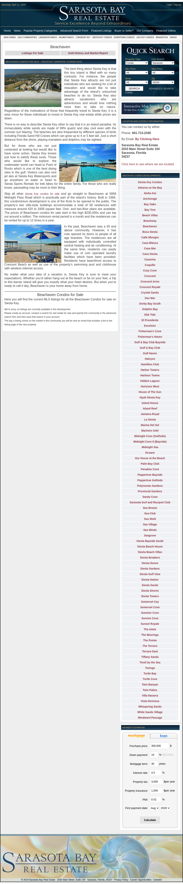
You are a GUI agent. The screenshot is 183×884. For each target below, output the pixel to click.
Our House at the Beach (150, 458)
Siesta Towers (150, 596)
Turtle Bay (150, 673)
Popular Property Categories (40, 30)
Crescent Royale (150, 287)
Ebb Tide (150, 314)
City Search (157, 59)
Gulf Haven (150, 353)
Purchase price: (138, 746)
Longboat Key (83, 37)
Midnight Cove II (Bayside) (149, 441)
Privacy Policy (121, 879)
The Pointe (150, 640)
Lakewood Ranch (48, 37)
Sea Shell (150, 518)
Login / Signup (173, 4)
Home (7, 30)
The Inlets (150, 629)
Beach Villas (150, 215)
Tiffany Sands (150, 656)
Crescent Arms (149, 281)
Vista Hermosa (150, 701)
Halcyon (150, 358)
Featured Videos (166, 30)
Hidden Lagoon (150, 380)
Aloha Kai (150, 193)
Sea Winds (150, 529)
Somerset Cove (150, 607)
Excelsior (150, 325)
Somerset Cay (150, 601)
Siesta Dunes (150, 563)
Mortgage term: (139, 763)
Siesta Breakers (150, 557)
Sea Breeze (150, 507)
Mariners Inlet (150, 430)
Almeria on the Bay (150, 187)
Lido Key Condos (145, 37)
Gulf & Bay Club (150, 347)
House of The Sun (150, 391)
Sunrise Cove (149, 618)
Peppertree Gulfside (149, 480)
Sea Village (150, 524)
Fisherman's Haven (150, 336)
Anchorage (150, 198)
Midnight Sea (150, 447)
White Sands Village (150, 712)
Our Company (145, 30)
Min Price (130, 68)
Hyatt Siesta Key (150, 397)
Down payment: (138, 754)
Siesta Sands (150, 585)
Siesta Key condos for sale (42, 193)
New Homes (10, 37)
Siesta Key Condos (102, 37)
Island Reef (150, 408)
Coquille (150, 264)
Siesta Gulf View (150, 574)
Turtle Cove (150, 679)
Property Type (133, 59)
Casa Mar (150, 248)
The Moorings (150, 634)
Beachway (150, 220)
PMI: (145, 799)
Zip (153, 78)
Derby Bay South (150, 303)
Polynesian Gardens (150, 485)
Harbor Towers (150, 369)
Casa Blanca (150, 242)
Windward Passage (150, 717)
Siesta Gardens (150, 568)
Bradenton (162, 37)
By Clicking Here (147, 139)
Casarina (149, 259)
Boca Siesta (149, 231)
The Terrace (150, 645)
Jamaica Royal (150, 414)
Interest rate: (140, 772)
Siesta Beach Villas (150, 552)
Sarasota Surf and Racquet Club (150, 502)
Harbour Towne (150, 375)
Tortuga (150, 667)
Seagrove (150, 535)
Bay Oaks (150, 204)
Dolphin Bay (150, 309)
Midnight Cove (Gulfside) (150, 436)
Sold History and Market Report (88, 53)
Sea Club (150, 513)
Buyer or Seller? (124, 30)
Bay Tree (149, 209)
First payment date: (136, 808)
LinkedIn (157, 879)
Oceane (150, 452)
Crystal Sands (150, 292)
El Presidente (150, 320)
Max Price (156, 68)
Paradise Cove (150, 469)
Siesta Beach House (150, 546)
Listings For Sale (32, 53)
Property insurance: (136, 790)
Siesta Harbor (150, 579)
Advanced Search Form (74, 30)
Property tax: (140, 781)
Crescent (150, 276)
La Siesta (150, 419)
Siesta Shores (150, 590)
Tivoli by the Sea (150, 662)
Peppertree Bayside (150, 474)
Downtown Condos (124, 37)
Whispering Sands (150, 706)
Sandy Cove (150, 496)
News (17, 30)
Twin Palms (150, 690)
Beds (128, 78)
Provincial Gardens (150, 491)
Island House (150, 403)
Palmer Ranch (66, 37)
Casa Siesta (150, 253)
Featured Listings (101, 30)
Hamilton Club (150, 364)
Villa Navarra (150, 695)
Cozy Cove (150, 270)
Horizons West (150, 386)
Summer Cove (150, 612)
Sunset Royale (150, 623)
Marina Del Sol (150, 425)
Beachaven (150, 226)
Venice (173, 37)
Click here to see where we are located (147, 164)
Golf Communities (27, 37)
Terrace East (150, 651)
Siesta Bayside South (149, 541)
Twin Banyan (150, 684)
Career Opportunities (140, 879)
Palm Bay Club (150, 463)
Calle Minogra (150, 237)
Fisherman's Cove (150, 331)
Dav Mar (150, 298)
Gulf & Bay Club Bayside (150, 342)
